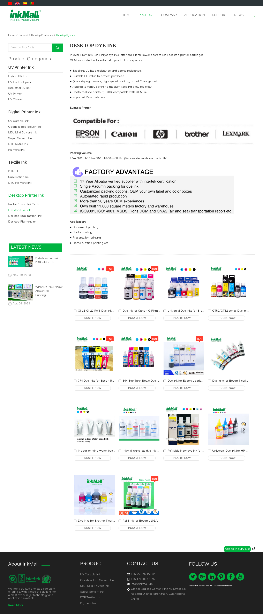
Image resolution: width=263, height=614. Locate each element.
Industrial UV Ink (19, 88)
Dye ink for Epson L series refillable (191, 381)
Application (194, 15)
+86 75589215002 (143, 574)
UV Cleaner (15, 100)
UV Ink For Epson (20, 82)
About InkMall (23, 564)
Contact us (142, 563)
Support (219, 15)
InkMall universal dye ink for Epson (146, 451)
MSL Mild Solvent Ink (22, 133)
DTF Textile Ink (18, 144)
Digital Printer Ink (24, 112)
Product (146, 15)
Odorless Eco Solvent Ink (25, 127)
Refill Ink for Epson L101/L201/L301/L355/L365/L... (157, 521)
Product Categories (29, 59)
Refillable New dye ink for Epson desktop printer (200, 451)
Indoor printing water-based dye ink (102, 451)
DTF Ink (13, 171)
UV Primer (15, 94)
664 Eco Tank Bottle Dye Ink (142, 381)
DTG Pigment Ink (19, 183)
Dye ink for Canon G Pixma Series (145, 311)
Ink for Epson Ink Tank (23, 204)
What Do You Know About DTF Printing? (48, 291)
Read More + (17, 605)
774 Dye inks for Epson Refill (97, 381)
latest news (26, 247)
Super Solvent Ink (20, 138)
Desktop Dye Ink (65, 35)
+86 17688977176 (143, 579)
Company (169, 15)
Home (127, 15)
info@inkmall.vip (142, 584)
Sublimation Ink (18, 177)
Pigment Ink (16, 150)
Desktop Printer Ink (42, 35)
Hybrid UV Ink (17, 77)
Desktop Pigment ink (22, 222)
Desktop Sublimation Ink (25, 216)
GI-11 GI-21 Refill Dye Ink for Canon (102, 311)
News (239, 15)
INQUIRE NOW (92, 318)
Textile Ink (17, 162)
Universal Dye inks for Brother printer (192, 311)
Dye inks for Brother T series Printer (102, 521)
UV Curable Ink (18, 121)
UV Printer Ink (20, 68)
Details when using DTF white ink (48, 261)
